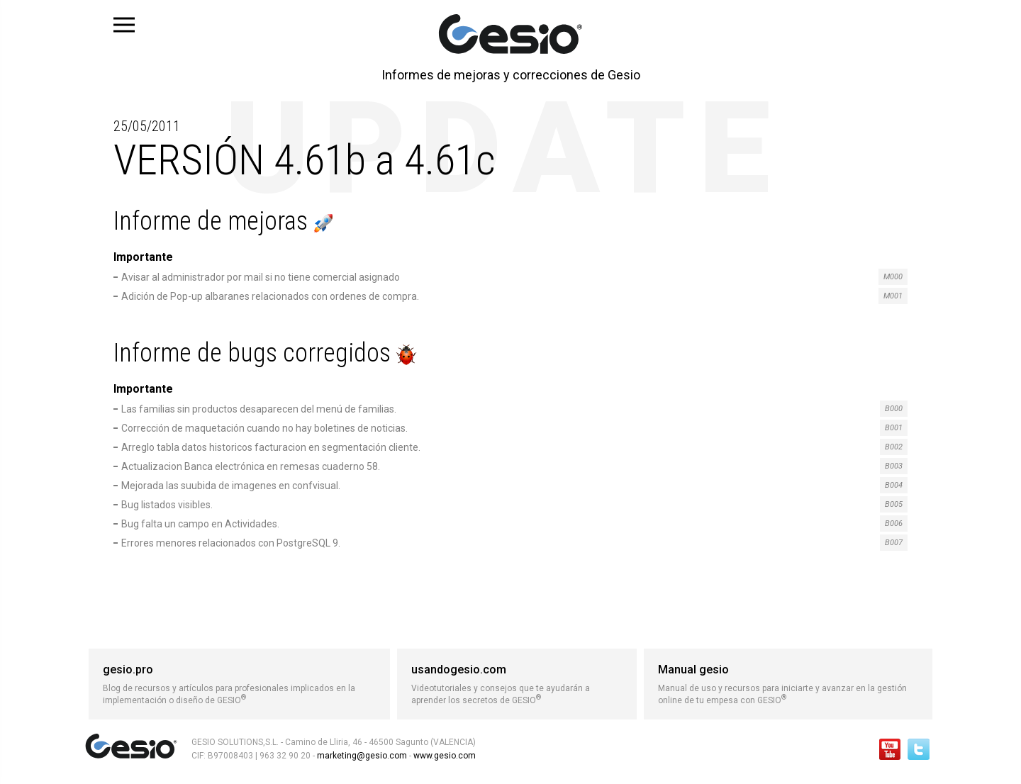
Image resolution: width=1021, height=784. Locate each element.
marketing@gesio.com (362, 756)
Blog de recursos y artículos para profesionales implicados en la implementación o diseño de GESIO (239, 684)
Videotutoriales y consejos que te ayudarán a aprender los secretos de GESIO (517, 684)
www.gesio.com (443, 756)
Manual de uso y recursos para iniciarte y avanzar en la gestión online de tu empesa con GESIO (788, 684)
